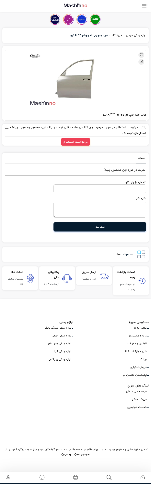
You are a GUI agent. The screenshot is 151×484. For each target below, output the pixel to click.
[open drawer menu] (145, 7)
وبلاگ (143, 359)
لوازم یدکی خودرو (136, 35)
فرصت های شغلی (136, 391)
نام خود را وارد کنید (135, 182)
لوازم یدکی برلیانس (60, 359)
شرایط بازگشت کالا (136, 351)
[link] (142, 477)
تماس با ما (140, 328)
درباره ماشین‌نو (138, 336)
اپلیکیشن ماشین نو (135, 375)
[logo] (75, 5)
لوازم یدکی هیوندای (59, 343)
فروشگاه (117, 35)
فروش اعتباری (138, 367)
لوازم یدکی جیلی (61, 336)
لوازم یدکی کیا (62, 351)
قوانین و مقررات (137, 343)
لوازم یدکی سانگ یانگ (58, 328)
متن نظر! (141, 198)
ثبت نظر (100, 227)
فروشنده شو (139, 399)
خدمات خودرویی (137, 407)
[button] (75, 477)
